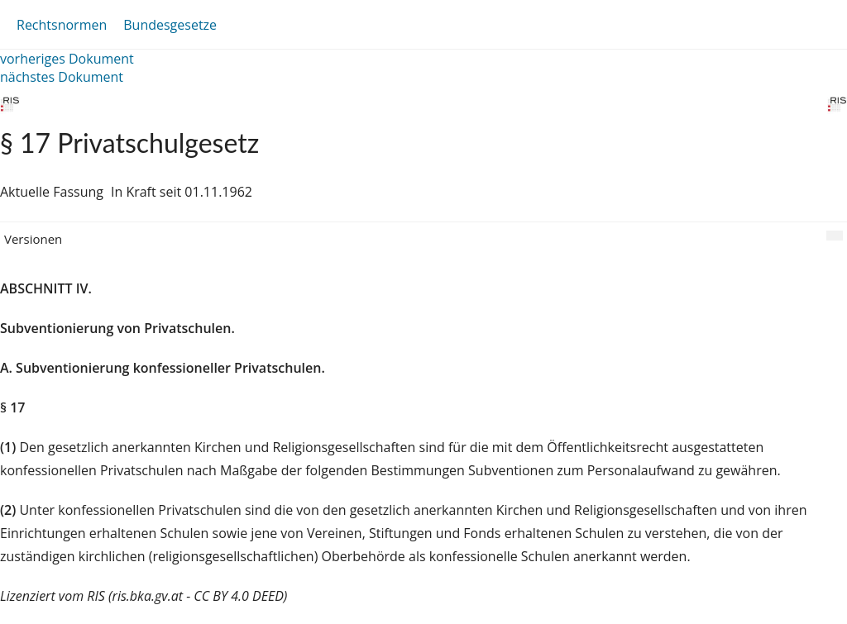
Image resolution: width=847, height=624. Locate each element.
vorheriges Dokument (67, 59)
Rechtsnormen (62, 25)
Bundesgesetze (170, 25)
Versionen (33, 239)
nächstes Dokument (61, 77)
